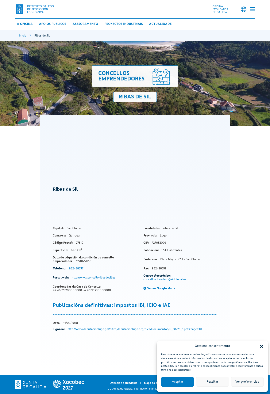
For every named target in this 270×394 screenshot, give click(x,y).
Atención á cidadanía (123, 383)
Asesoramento (85, 24)
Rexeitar (212, 381)
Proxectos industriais (123, 24)
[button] (261, 346)
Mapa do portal (154, 383)
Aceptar (177, 381)
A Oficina (25, 24)
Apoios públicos (52, 24)
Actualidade (160, 24)
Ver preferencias (247, 381)
